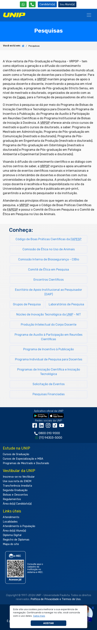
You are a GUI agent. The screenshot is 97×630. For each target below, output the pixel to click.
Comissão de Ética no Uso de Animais (48, 249)
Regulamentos (12, 499)
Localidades (10, 521)
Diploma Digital (12, 535)
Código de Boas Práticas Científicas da (48, 239)
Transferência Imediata (17, 485)
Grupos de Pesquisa (27, 304)
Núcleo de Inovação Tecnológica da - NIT (48, 314)
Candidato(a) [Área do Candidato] (47, 4)
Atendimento (11, 517)
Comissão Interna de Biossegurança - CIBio (48, 259)
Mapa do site (11, 544)
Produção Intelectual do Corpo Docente (48, 324)
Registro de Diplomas (16, 539)
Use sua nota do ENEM (17, 481)
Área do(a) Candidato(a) (17, 503)
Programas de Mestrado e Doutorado (26, 463)
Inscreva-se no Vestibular (19, 476)
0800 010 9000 (49, 433)
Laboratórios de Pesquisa (66, 304)
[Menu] (89, 15)
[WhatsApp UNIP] (23, 4)
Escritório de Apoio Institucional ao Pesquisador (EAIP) (48, 292)
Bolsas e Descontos (15, 494)
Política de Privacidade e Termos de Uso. (56, 599)
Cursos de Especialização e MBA (23, 458)
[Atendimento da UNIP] (32, 4)
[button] (39, 616)
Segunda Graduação (15, 490)
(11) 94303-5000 (50, 437)
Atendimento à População (19, 526)
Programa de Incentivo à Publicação (48, 349)
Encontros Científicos (49, 279)
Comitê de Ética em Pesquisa (48, 269)
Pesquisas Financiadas (49, 394)
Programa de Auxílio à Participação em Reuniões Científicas (48, 337)
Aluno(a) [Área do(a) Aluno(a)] (67, 4)
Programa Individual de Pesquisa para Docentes (48, 359)
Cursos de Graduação (16, 454)
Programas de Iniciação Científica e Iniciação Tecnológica (48, 372)
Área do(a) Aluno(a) (14, 530)
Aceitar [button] (48, 623)
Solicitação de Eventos (49, 384)
